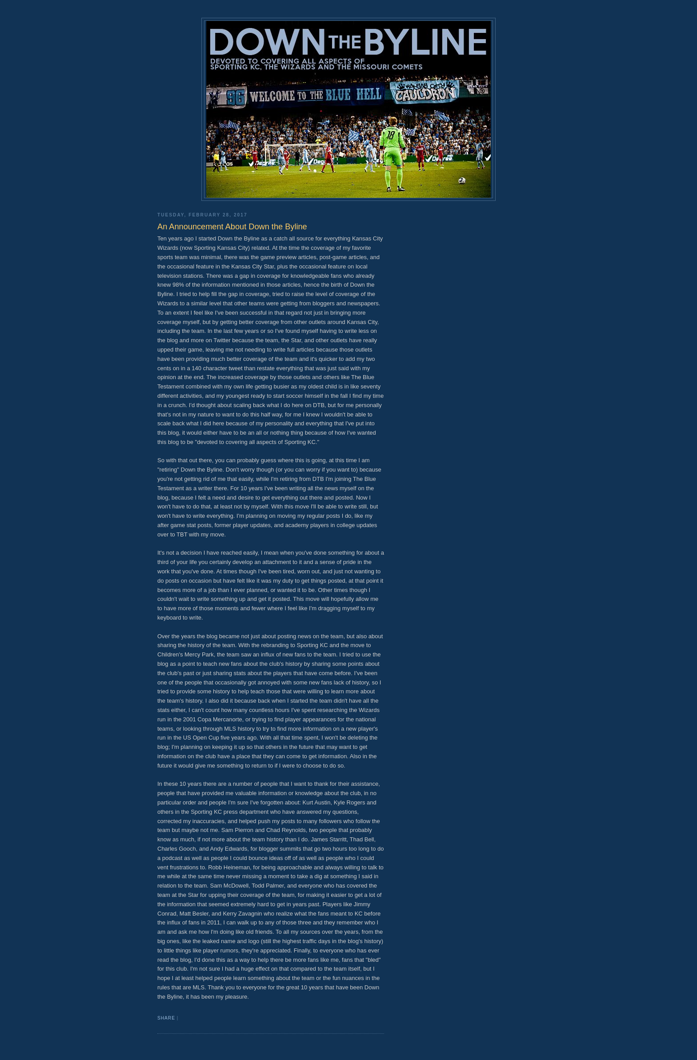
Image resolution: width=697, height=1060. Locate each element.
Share (166, 1018)
